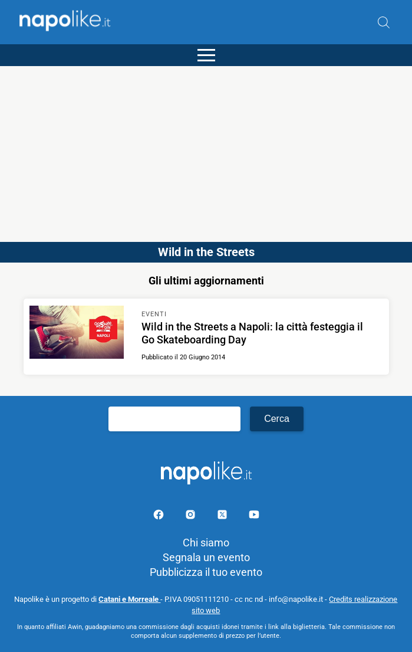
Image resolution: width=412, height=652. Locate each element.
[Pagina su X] (223, 516)
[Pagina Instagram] (191, 516)
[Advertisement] (206, 148)
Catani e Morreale (129, 599)
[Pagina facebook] (160, 516)
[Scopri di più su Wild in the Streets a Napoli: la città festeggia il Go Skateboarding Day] (76, 334)
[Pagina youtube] (254, 516)
